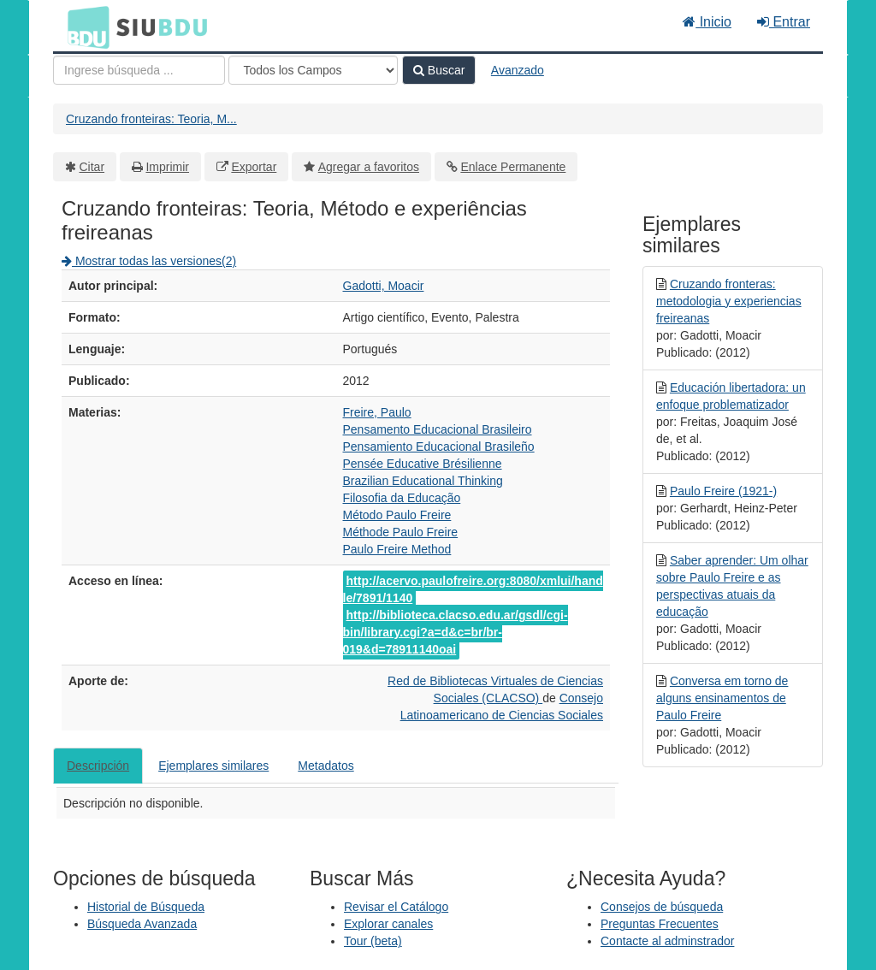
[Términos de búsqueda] (139, 70)
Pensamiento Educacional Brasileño (439, 446)
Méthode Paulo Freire (401, 532)
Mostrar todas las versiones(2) (149, 261)
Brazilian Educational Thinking (423, 481)
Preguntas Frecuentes (660, 924)
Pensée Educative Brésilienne (422, 463)
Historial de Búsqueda (145, 907)
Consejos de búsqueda (662, 907)
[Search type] (313, 70)
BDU (84, 26)
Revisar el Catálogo (396, 907)
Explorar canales (388, 924)
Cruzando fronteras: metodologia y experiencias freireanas (729, 301)
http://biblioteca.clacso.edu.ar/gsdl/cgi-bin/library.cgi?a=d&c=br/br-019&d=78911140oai (455, 632)
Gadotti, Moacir (383, 286)
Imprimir (167, 167)
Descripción (98, 765)
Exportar (253, 167)
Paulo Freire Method (397, 549)
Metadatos (325, 765)
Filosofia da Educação (402, 498)
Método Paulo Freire (397, 515)
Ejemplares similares (213, 765)
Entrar (783, 22)
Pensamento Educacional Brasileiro (437, 429)
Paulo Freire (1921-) (723, 491)
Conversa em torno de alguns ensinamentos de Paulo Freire (722, 698)
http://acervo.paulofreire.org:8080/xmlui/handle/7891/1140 (473, 589)
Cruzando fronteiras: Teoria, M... (151, 119)
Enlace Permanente (512, 167)
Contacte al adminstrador (667, 941)
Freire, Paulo (377, 412)
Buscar (439, 70)
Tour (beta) (373, 941)
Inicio (707, 22)
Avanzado (517, 70)
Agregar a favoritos (368, 167)
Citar (92, 167)
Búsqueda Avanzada (142, 924)
